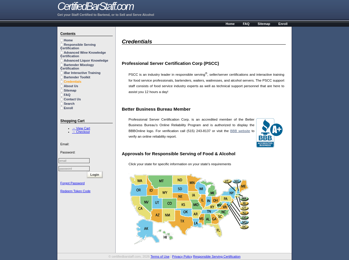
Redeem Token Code (75, 191)
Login (94, 174)
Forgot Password (72, 183)
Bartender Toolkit (77, 77)
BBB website (240, 131)
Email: (64, 144)
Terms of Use (160, 256)
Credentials (72, 81)
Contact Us (72, 99)
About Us (71, 86)
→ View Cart (81, 128)
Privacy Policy (182, 256)
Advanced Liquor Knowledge (86, 60)
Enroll (283, 24)
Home (230, 24)
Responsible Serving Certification (78, 46)
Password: (67, 152)
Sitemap (264, 24)
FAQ (246, 24)
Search (69, 103)
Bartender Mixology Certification (77, 66)
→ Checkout (81, 132)
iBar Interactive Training (82, 73)
